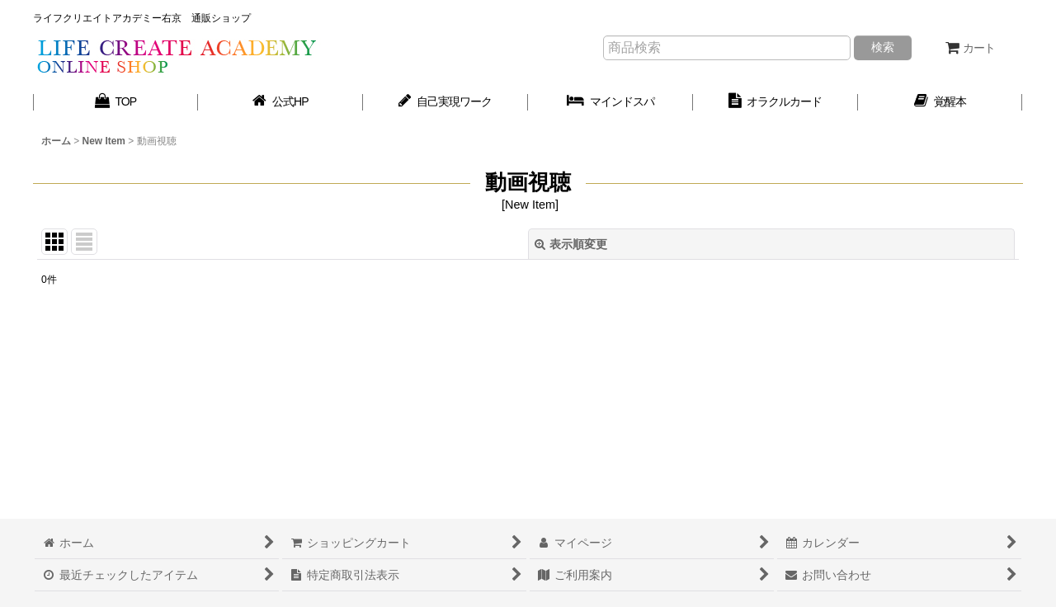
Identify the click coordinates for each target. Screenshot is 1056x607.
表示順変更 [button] (571, 244)
